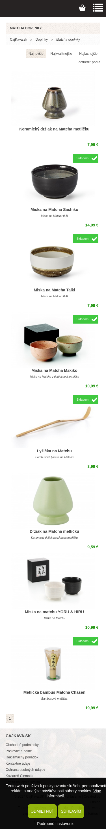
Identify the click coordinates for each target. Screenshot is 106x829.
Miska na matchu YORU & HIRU (54, 612)
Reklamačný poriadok (22, 757)
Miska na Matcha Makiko (54, 370)
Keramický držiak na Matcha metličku (54, 129)
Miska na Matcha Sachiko (54, 209)
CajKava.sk (18, 40)
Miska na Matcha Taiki (54, 290)
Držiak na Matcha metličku (54, 531)
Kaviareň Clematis (19, 776)
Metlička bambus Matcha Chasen (54, 692)
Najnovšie (36, 54)
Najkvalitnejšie (61, 54)
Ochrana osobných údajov (25, 770)
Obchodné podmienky (22, 745)
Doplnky (42, 40)
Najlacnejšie (88, 54)
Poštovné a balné (19, 751)
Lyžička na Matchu (54, 451)
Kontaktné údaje (18, 763)
